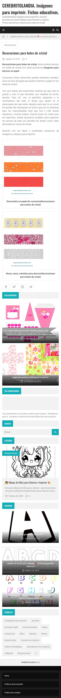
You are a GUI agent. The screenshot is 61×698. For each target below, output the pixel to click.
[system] (53, 30)
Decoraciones (10, 45)
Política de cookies (12, 692)
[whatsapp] (22, 287)
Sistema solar (10, 640)
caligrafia (8, 653)
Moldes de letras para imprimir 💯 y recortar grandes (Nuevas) (35, 36)
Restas (44, 634)
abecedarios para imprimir (38, 647)
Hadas (44, 627)
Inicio (6, 676)
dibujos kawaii (11, 453)
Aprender (35, 621)
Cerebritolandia (28, 662)
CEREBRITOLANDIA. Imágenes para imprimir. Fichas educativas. (30, 8)
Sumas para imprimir (30, 640)
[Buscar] (57, 30)
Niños (22, 634)
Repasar (33, 634)
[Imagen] (30, 462)
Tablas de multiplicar (13, 647)
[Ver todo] (36, 653)
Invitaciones (9, 634)
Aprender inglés (11, 627)
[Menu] (3, 30)
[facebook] (5, 287)
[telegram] (30, 287)
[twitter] (14, 287)
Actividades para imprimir (15, 621)
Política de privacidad (13, 684)
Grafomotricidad (30, 627)
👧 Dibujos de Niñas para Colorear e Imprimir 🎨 (28, 482)
